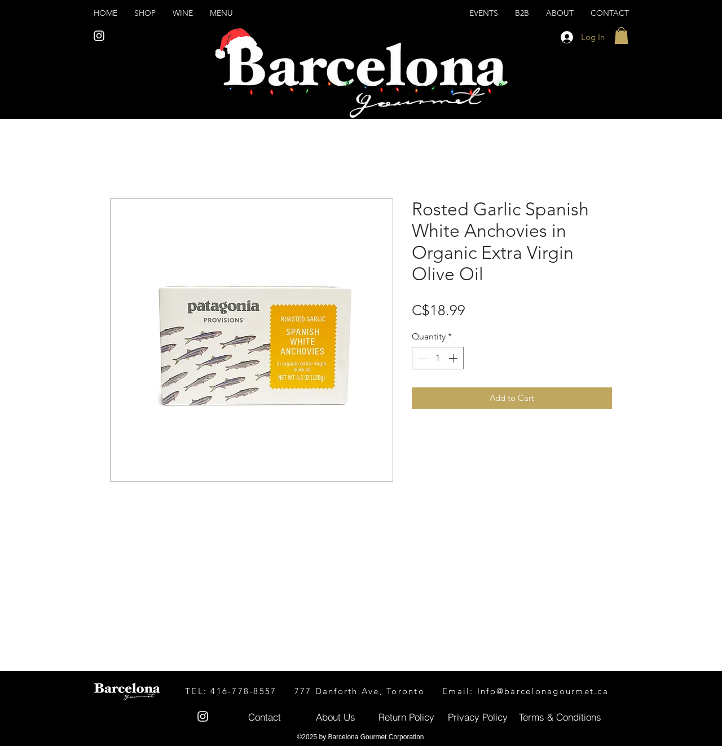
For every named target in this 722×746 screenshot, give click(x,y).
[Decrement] (421, 358)
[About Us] (335, 716)
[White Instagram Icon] (99, 36)
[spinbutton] (437, 358)
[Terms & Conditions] (559, 716)
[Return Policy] (406, 716)
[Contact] (264, 716)
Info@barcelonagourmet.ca (543, 691)
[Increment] (454, 358)
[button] (621, 35)
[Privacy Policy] (477, 716)
